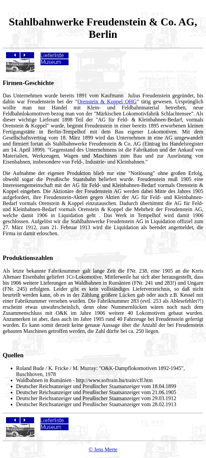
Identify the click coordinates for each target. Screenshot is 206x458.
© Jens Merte (103, 449)
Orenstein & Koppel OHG (106, 101)
